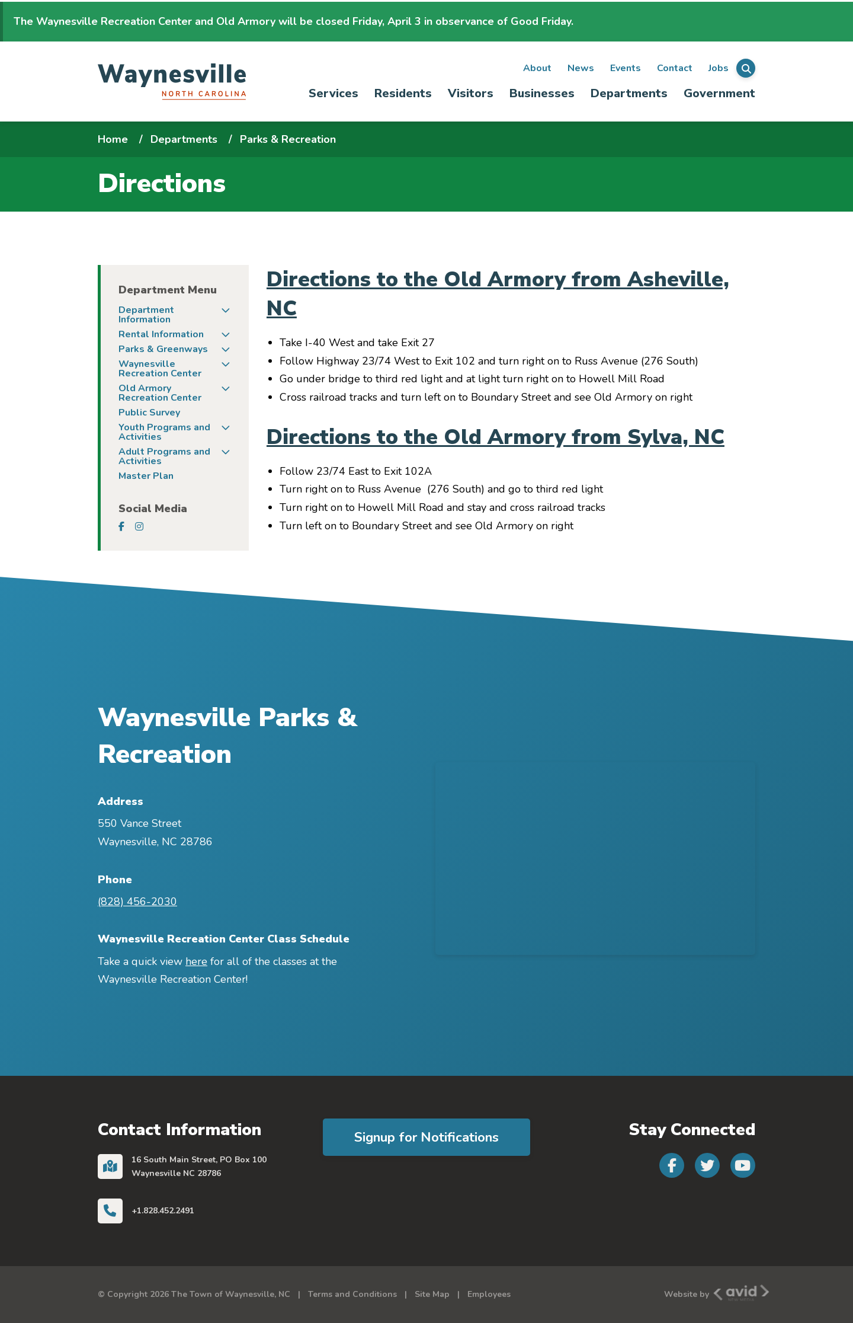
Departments (629, 93)
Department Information (146, 314)
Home (113, 139)
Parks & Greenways (163, 349)
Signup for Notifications (426, 1137)
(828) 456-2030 (137, 901)
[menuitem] (334, 94)
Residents (403, 93)
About (537, 68)
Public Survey (149, 412)
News (580, 68)
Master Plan (146, 475)
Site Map (432, 1294)
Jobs (718, 68)
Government (719, 93)
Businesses (542, 93)
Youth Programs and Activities (164, 432)
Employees (489, 1294)
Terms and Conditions (352, 1294)
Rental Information (161, 334)
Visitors (470, 93)
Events (625, 68)
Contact (674, 68)
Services (333, 93)
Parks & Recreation (288, 139)
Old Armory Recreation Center (159, 393)
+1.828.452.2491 (163, 1210)
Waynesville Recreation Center (159, 368)
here (196, 961)
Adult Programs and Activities (164, 456)
